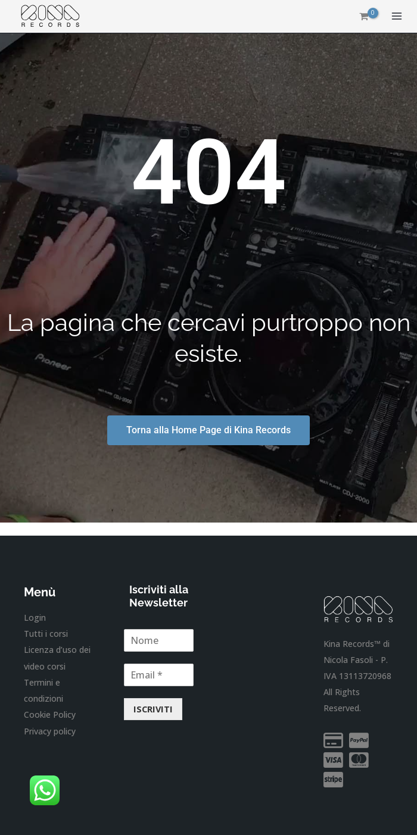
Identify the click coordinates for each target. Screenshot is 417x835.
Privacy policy (50, 730)
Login (35, 617)
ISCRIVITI (153, 709)
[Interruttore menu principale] (397, 17)
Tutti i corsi (46, 633)
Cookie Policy (50, 714)
